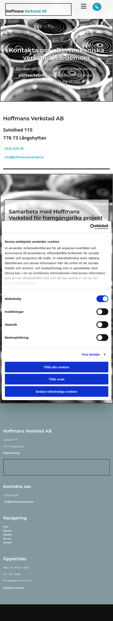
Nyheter (7, 535)
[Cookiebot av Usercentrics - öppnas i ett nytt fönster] (90, 227)
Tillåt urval (56, 379)
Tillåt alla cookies (57, 367)
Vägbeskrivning (11, 453)
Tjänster (7, 531)
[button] (97, 7)
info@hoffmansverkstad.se (24, 157)
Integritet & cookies (13, 588)
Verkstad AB (26, 11)
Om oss (7, 539)
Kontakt (7, 542)
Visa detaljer (91, 354)
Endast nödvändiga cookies (56, 391)
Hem (5, 527)
